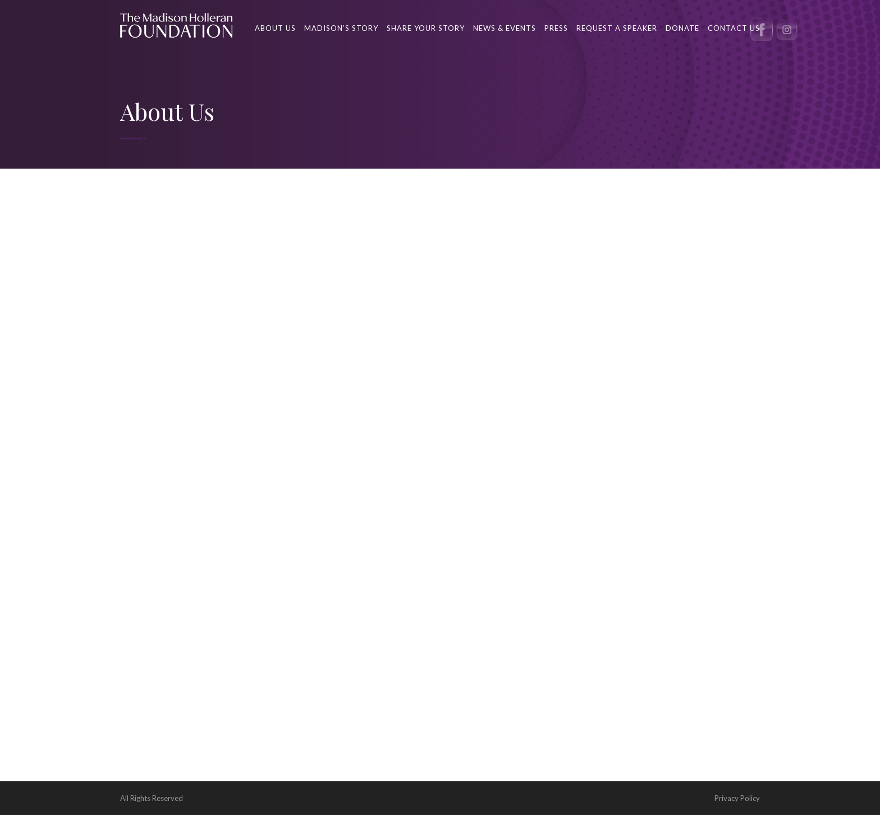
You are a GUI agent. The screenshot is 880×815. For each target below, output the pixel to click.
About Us (275, 28)
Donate (682, 28)
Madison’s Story (341, 28)
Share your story (426, 28)
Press (556, 28)
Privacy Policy (737, 798)
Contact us (734, 28)
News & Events (504, 28)
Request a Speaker (616, 28)
